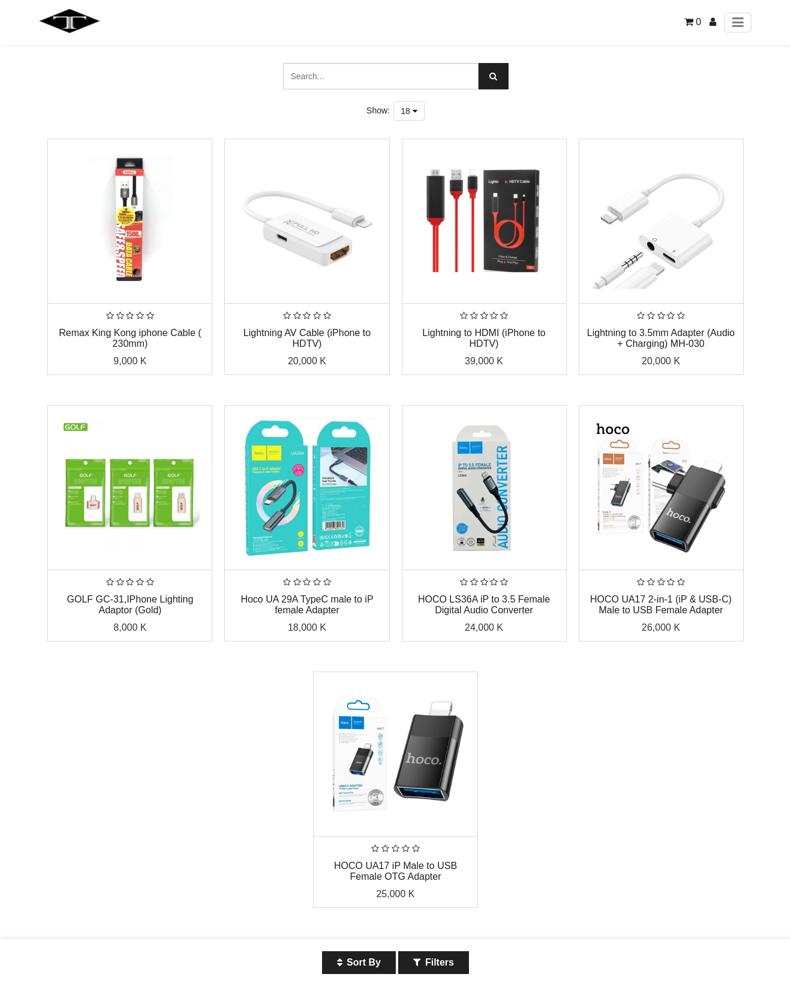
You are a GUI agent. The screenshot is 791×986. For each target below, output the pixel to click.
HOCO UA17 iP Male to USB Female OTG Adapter (395, 871)
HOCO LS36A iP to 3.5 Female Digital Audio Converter (484, 604)
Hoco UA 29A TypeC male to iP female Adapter (306, 604)
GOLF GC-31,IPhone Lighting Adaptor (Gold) (130, 604)
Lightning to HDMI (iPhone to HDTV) (483, 338)
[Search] (494, 76)
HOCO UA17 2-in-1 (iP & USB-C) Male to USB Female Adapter (661, 604)
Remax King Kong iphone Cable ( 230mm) (130, 338)
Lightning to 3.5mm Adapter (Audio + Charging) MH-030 (661, 338)
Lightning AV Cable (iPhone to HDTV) (307, 338)
